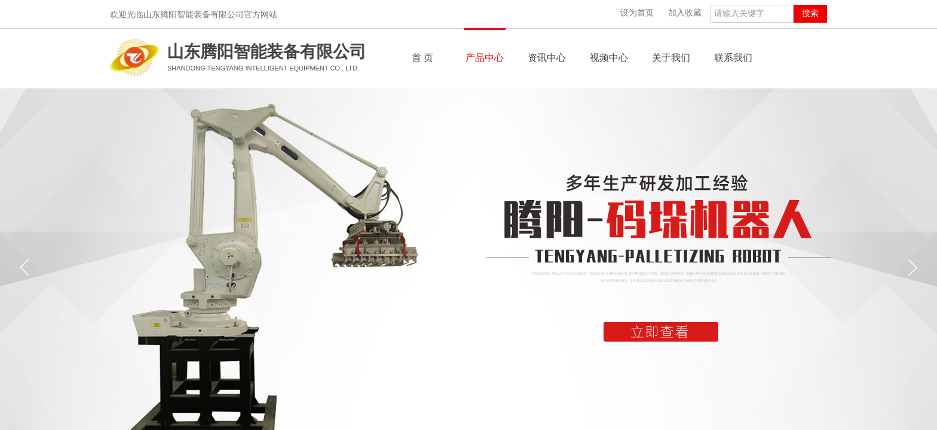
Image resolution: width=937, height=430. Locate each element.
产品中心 (485, 58)
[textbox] (752, 14)
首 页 (422, 58)
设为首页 (637, 12)
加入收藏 (685, 12)
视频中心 (609, 58)
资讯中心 (547, 58)
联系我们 (733, 58)
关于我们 (671, 58)
